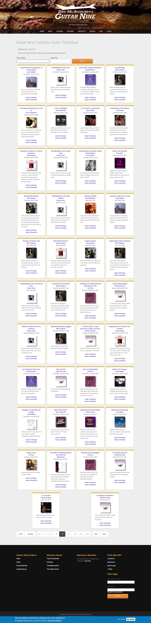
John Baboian (31, 414)
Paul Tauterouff (61, 412)
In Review (50, 562)
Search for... (54, 58)
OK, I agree (121, 621)
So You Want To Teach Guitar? (90, 108)
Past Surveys (111, 565)
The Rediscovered (53, 565)
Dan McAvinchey (21, 565)
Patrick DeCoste (120, 286)
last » (104, 534)
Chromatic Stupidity (90, 196)
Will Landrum (31, 198)
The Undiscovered (53, 569)
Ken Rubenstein (61, 110)
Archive (92, 31)
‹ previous (30, 534)
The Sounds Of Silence (119, 453)
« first (20, 534)
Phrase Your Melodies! (120, 151)
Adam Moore (61, 457)
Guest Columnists (31, 99)
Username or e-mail (114, 579)
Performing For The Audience (119, 108)
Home (42, 31)
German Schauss (46, 497)
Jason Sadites (31, 72)
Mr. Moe (31, 455)
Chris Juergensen (31, 112)
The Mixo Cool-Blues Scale (31, 241)
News (50, 31)
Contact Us (110, 558)
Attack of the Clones (60, 410)
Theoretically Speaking (119, 284)
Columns (59, 31)
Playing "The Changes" (119, 369)
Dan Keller (119, 153)
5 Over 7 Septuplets (60, 108)
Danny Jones (61, 70)
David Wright (120, 371)
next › (96, 534)
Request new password (115, 592)
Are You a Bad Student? (90, 369)
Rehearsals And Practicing (119, 410)
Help (101, 31)
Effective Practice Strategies (90, 453)
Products (81, 31)
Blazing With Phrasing (31, 196)
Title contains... (21, 58)
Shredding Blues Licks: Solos (61, 67)
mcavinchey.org (21, 569)
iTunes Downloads (53, 558)
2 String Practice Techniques (61, 284)
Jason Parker (90, 110)
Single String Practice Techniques (120, 241)
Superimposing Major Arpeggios (61, 326)
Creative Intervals (90, 241)
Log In (109, 31)
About (18, 562)
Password (111, 586)
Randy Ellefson (90, 70)
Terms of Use (86, 618)
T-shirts (109, 569)
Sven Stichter (90, 155)
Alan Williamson (90, 198)
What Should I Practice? (60, 241)
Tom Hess (90, 288)
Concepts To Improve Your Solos (119, 196)
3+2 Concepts (46, 495)
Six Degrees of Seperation (105, 495)
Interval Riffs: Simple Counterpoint (90, 67)
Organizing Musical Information (90, 410)
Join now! (88, 561)
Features (70, 31)
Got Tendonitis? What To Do (31, 369)
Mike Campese (119, 70)
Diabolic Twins (31, 453)
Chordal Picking (120, 67)
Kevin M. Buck (90, 412)
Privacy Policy (100, 618)
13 (81, 534)
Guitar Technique (31, 97)
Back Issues (111, 562)
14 (87, 534)
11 (68, 534)
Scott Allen (119, 412)
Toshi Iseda (119, 110)
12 (75, 534)
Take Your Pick (60, 369)
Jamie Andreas (31, 155)
